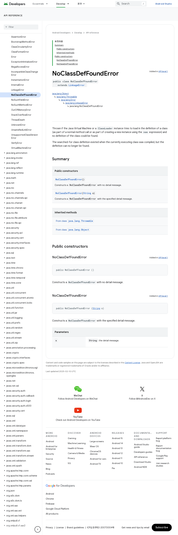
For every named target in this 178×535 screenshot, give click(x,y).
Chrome (50, 498)
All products (52, 513)
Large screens (97, 441)
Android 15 (117, 438)
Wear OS (94, 446)
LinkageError (77, 85)
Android (50, 441)
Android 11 (117, 458)
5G (69, 463)
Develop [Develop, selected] (60, 3)
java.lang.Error (68, 99)
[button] (20, 152)
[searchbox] (21, 27)
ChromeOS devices (95, 452)
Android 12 (117, 453)
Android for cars (98, 458)
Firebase (50, 503)
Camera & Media (76, 453)
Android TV (95, 463)
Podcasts (50, 473)
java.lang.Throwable (67, 96)
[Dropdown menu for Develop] (69, 3)
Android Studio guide (141, 445)
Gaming (72, 438)
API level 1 (163, 71)
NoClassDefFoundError (68, 179)
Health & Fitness (75, 448)
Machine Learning (77, 443)
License (60, 527)
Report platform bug (163, 439)
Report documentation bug (163, 448)
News (48, 463)
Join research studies (162, 464)
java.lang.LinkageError (76, 103)
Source (49, 458)
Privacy (71, 458)
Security (50, 453)
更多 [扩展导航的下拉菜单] (80, 3)
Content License (132, 362)
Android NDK (140, 467)
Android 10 (117, 463)
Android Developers (61, 32)
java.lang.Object (60, 93)
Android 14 (117, 443)
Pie (113, 468)
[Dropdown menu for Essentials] (48, 3)
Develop (78, 32)
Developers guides (143, 452)
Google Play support (162, 457)
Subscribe (161, 527)
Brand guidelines (75, 527)
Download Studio (142, 462)
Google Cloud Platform (57, 508)
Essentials (38, 3)
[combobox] (131, 4)
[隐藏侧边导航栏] (38, 529)
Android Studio (163, 3)
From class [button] (75, 221)
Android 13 (117, 448)
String (87, 193)
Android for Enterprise (51, 447)
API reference (13, 15)
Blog (48, 468)
